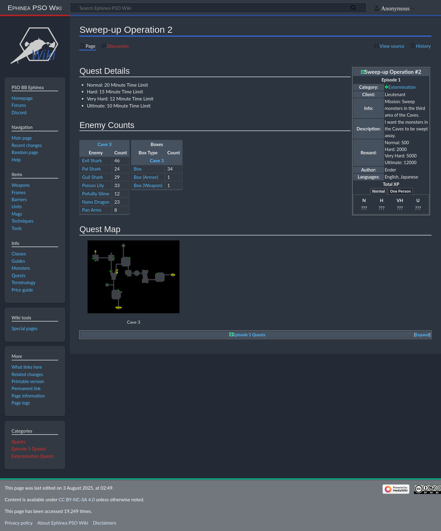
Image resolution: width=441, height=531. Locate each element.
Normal (378, 191)
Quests (18, 441)
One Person (400, 191)
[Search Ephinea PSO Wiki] (218, 8)
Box (138, 168)
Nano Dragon (95, 202)
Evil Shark (92, 160)
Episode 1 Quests (249, 334)
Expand (422, 334)
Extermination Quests (33, 456)
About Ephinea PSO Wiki (62, 522)
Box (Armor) (146, 177)
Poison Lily (93, 185)
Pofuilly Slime (95, 193)
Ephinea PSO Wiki (35, 8)
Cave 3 (104, 144)
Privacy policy (18, 522)
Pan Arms (91, 210)
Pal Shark (91, 168)
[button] (422, 335)
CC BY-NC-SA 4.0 (76, 499)
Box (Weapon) (148, 185)
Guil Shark (92, 177)
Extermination (402, 87)
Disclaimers (104, 522)
